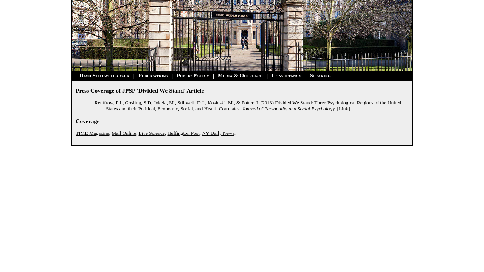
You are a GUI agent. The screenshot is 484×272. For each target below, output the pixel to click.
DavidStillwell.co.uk (104, 76)
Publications (153, 76)
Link (343, 108)
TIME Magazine (92, 133)
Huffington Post (183, 133)
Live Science (152, 133)
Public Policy (193, 76)
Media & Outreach (240, 76)
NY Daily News (218, 133)
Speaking (320, 76)
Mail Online (124, 133)
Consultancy (286, 76)
